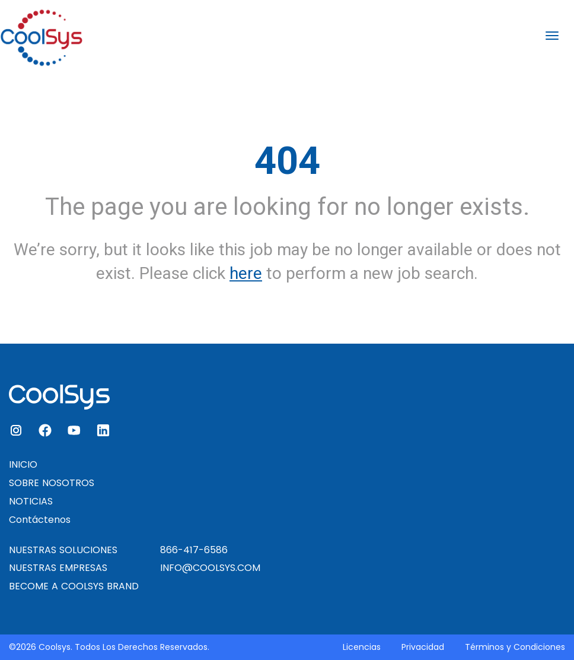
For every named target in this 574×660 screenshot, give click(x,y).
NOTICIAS (31, 501)
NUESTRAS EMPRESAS (58, 568)
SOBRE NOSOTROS (51, 483)
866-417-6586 (194, 550)
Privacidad (422, 647)
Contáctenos (40, 519)
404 (287, 160)
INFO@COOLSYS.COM (210, 568)
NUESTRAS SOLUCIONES (63, 550)
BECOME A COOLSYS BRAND (74, 586)
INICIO (23, 464)
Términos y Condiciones (515, 647)
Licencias (362, 647)
